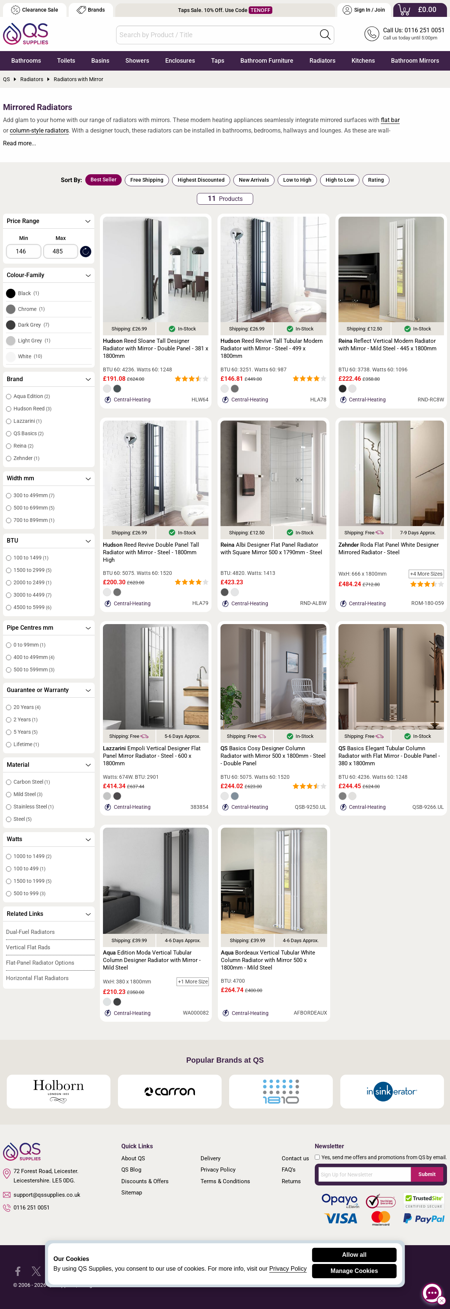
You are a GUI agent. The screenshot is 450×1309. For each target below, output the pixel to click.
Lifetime (26, 744)
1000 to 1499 (32, 856)
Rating (376, 180)
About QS (133, 1158)
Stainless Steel (34, 807)
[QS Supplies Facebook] (18, 1270)
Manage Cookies (354, 1271)
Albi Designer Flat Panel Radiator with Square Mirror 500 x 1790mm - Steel (271, 548)
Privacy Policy (218, 1169)
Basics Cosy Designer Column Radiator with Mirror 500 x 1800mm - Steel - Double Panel (273, 756)
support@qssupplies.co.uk (41, 1194)
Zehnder (26, 458)
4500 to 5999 (32, 607)
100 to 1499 (31, 558)
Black (28, 293)
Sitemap (131, 1192)
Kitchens (363, 60)
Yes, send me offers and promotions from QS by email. (384, 1157)
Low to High (297, 180)
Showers (137, 60)
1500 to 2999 (32, 570)
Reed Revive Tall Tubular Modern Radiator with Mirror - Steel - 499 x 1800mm (271, 348)
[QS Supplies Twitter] (36, 1270)
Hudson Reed (32, 409)
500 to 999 (29, 893)
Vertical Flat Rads (28, 947)
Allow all (354, 1255)
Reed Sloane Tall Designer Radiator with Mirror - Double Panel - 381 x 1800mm (155, 348)
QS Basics (29, 433)
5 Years (26, 732)
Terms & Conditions (225, 1181)
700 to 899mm (34, 520)
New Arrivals (254, 180)
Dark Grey (33, 325)
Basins (100, 60)
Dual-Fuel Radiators (30, 932)
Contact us (295, 1158)
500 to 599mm (34, 670)
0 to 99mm (29, 645)
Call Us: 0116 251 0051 (414, 30)
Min (23, 238)
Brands (91, 10)
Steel (23, 819)
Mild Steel (28, 794)
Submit (427, 1174)
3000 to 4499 (32, 595)
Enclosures (180, 60)
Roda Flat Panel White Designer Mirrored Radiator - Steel (388, 548)
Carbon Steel (32, 782)
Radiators (322, 60)
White (30, 356)
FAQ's (289, 1169)
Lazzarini (28, 421)
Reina (23, 446)
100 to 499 (29, 869)
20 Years (27, 707)
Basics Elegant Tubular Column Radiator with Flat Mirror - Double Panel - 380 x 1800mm (389, 756)
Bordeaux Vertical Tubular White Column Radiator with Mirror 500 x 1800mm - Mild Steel (268, 960)
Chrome (31, 309)
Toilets (66, 60)
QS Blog (131, 1169)
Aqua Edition (32, 396)
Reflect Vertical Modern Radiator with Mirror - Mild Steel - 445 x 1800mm (387, 345)
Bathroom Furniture (266, 60)
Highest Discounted (201, 180)
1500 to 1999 (32, 881)
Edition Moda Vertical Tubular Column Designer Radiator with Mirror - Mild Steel (152, 960)
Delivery (210, 1158)
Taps (217, 60)
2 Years (26, 719)
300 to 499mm (34, 495)
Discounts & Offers (145, 1181)
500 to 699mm (34, 508)
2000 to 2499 (32, 582)
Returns (291, 1181)
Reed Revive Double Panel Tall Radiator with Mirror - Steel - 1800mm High (151, 552)
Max (61, 238)
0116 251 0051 (26, 1208)
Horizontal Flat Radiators (37, 978)
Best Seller (103, 179)
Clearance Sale (34, 10)
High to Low (340, 180)
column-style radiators (39, 130)
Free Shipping (146, 180)
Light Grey (34, 341)
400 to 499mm (34, 657)
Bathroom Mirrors (415, 60)
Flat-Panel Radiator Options (40, 962)
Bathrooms (26, 60)
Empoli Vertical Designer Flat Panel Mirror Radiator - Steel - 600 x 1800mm (152, 756)
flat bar (390, 120)
